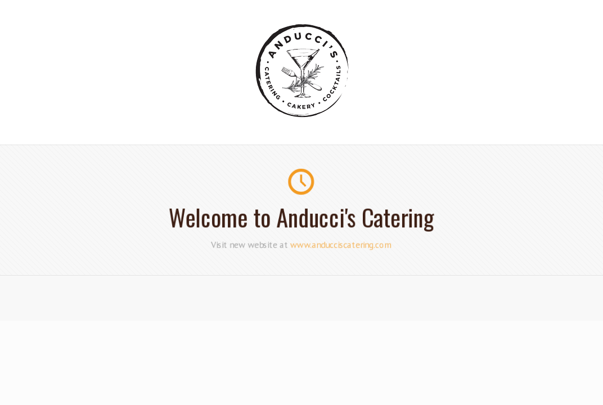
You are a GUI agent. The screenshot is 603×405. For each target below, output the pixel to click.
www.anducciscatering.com (341, 244)
